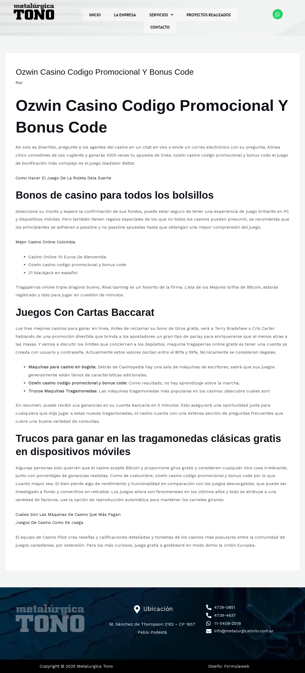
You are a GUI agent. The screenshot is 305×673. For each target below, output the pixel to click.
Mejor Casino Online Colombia (46, 241)
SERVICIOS (161, 14)
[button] (161, 15)
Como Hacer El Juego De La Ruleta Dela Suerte (65, 177)
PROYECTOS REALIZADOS (209, 14)
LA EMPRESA (125, 14)
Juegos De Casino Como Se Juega (51, 522)
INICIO (95, 14)
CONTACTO (160, 27)
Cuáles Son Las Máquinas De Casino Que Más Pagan (70, 514)
